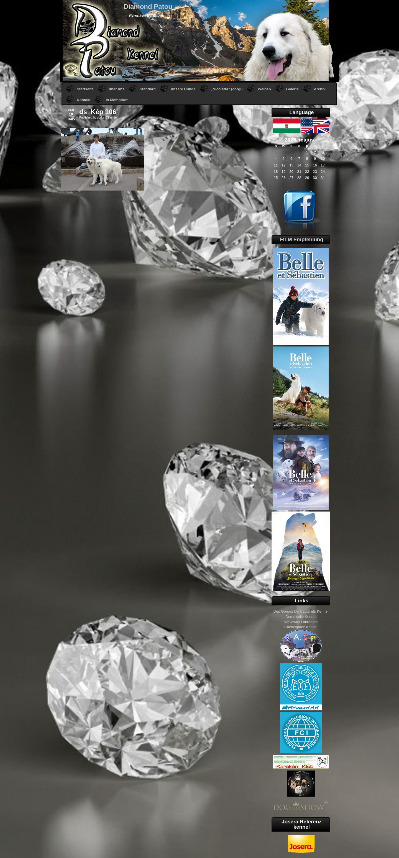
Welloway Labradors (301, 622)
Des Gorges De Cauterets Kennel (301, 611)
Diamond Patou (148, 6)
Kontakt (84, 100)
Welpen (264, 89)
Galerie (292, 89)
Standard (148, 89)
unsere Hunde (183, 89)
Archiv (319, 89)
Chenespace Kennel (301, 627)
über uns (116, 89)
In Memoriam (117, 100)
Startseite (85, 89)
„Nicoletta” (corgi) (227, 89)
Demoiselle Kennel (300, 617)
